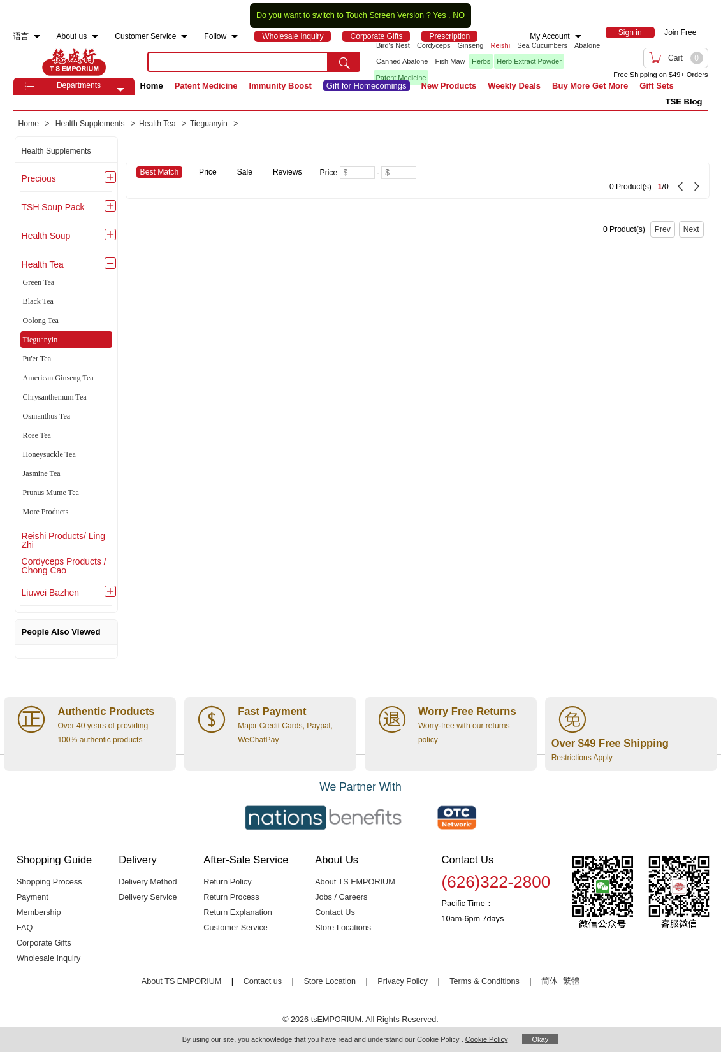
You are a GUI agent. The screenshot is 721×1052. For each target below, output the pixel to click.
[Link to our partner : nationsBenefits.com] (323, 817)
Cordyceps (434, 45)
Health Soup (46, 236)
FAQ (25, 927)
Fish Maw (450, 61)
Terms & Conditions (484, 981)
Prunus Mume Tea (51, 492)
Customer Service (235, 927)
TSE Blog (684, 101)
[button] (120, 90)
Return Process (231, 897)
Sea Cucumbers (542, 45)
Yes (439, 15)
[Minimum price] (357, 172)
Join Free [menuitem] (680, 32)
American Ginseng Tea (58, 377)
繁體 (571, 981)
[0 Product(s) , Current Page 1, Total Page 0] (583, 180)
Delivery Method (148, 881)
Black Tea (38, 301)
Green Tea (39, 282)
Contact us (263, 981)
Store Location (329, 981)
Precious (39, 178)
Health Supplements (56, 151)
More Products (46, 511)
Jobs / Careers (341, 897)
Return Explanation (237, 912)
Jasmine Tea (42, 473)
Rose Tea (37, 435)
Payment (32, 897)
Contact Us (335, 912)
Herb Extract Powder (529, 61)
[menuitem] (37, 36)
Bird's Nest (393, 45)
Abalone (587, 45)
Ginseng (471, 45)
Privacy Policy (402, 981)
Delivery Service (148, 897)
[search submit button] (344, 62)
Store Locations (343, 927)
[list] (485, 62)
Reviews (287, 172)
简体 (549, 981)
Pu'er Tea (37, 358)
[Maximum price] (398, 172)
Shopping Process (49, 881)
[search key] (237, 62)
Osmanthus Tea (47, 416)
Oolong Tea (41, 320)
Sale (244, 172)
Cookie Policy (486, 1039)
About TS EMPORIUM (355, 881)
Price (208, 172)
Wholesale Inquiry (48, 958)
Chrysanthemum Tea (55, 397)
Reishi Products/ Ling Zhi (63, 540)
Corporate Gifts (44, 943)
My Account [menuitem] (550, 36)
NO (459, 15)
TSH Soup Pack (53, 207)
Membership (39, 912)
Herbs (481, 61)
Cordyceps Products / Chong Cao (64, 565)
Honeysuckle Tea (49, 454)
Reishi (501, 45)
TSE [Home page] (74, 62)
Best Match (159, 172)
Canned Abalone (402, 61)
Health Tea (43, 264)
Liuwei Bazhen (50, 592)
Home (151, 85)
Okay (540, 1039)
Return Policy (227, 881)
